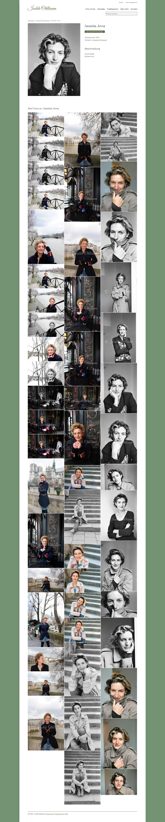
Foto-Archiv (90, 9)
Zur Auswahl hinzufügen (94, 32)
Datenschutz (59, 814)
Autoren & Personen (42, 20)
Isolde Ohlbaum (42, 8)
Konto (121, 2)
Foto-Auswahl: (131, 2)
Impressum (50, 814)
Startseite (31, 20)
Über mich (124, 9)
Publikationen (112, 9)
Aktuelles (101, 9)
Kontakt (134, 9)
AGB (66, 814)
